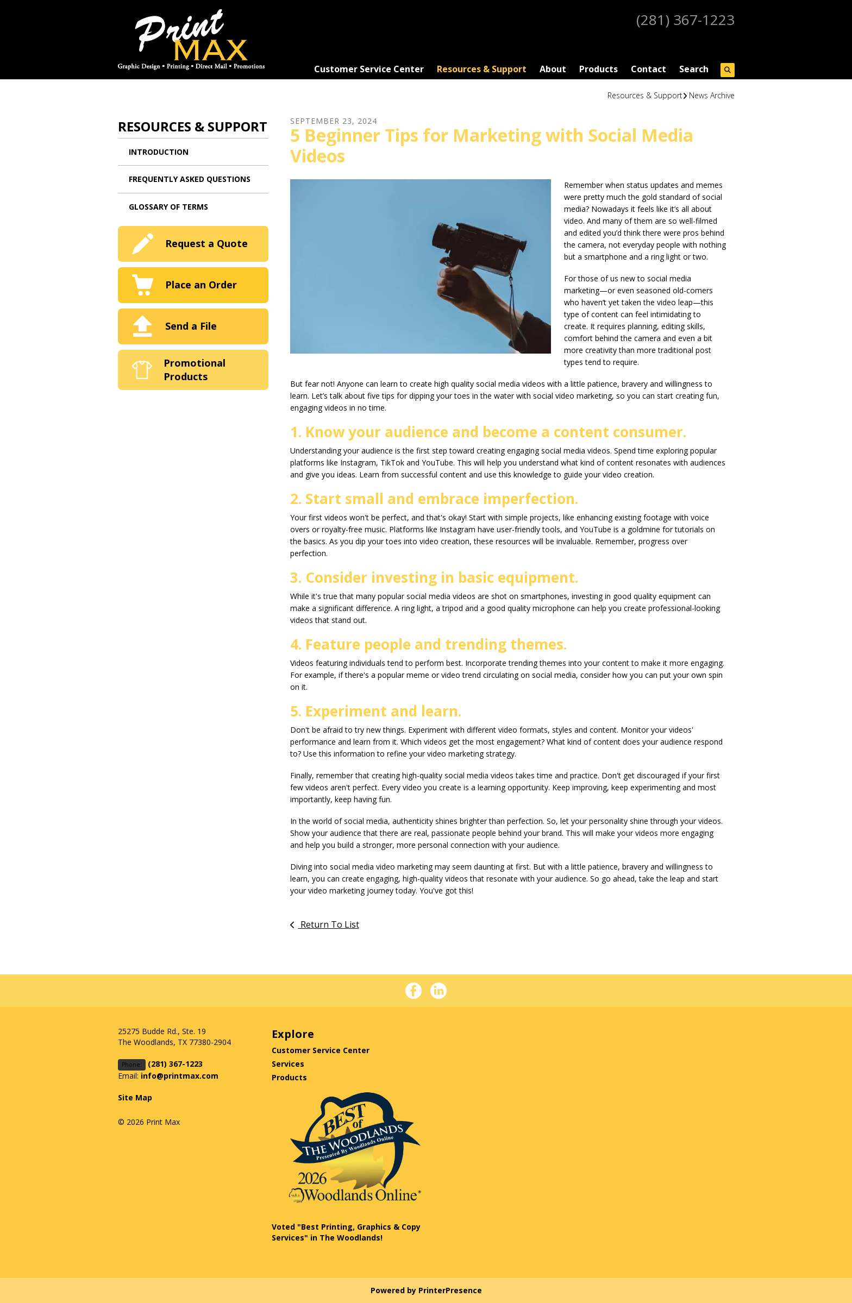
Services (288, 1064)
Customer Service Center (369, 69)
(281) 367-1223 (682, 19)
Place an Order (201, 284)
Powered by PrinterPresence (426, 1290)
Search (694, 69)
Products (598, 69)
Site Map (135, 1097)
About (553, 69)
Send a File (191, 325)
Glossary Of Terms (168, 207)
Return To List (328, 924)
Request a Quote (206, 243)
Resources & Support (482, 69)
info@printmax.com (179, 1076)
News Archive (712, 95)
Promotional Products (194, 369)
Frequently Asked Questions (189, 179)
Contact (648, 69)
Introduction (159, 152)
